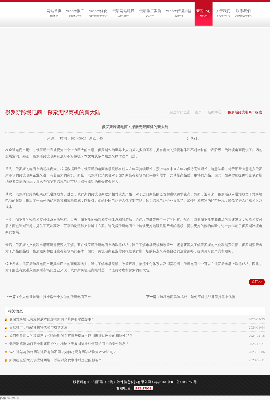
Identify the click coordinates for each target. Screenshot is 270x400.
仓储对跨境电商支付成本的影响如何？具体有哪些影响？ (52, 319)
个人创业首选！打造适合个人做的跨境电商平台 (55, 297)
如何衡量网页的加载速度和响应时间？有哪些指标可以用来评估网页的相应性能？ (71, 336)
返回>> (257, 282)
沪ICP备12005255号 (182, 382)
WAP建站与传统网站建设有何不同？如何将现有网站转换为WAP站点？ (62, 352)
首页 (198, 112)
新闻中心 (214, 112)
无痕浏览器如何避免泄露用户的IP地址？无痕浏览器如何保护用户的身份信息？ (69, 344)
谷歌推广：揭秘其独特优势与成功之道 (38, 327)
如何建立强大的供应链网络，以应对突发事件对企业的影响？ (55, 360)
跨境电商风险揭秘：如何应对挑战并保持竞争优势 (197, 297)
